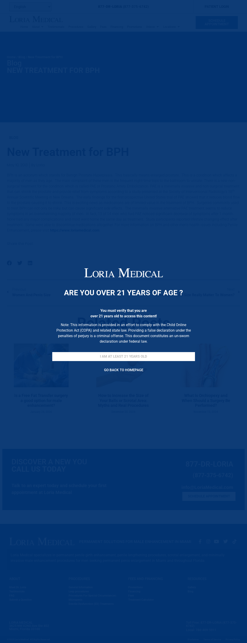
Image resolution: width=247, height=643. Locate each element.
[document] (123, 321)
